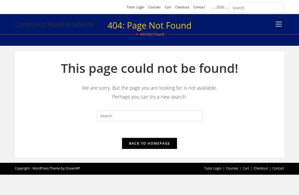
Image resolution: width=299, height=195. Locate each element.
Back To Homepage (149, 143)
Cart (168, 7)
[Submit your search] (278, 7)
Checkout (182, 7)
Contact (199, 7)
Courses (154, 7)
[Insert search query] (256, 7)
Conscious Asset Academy (54, 24)
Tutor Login (135, 7)
